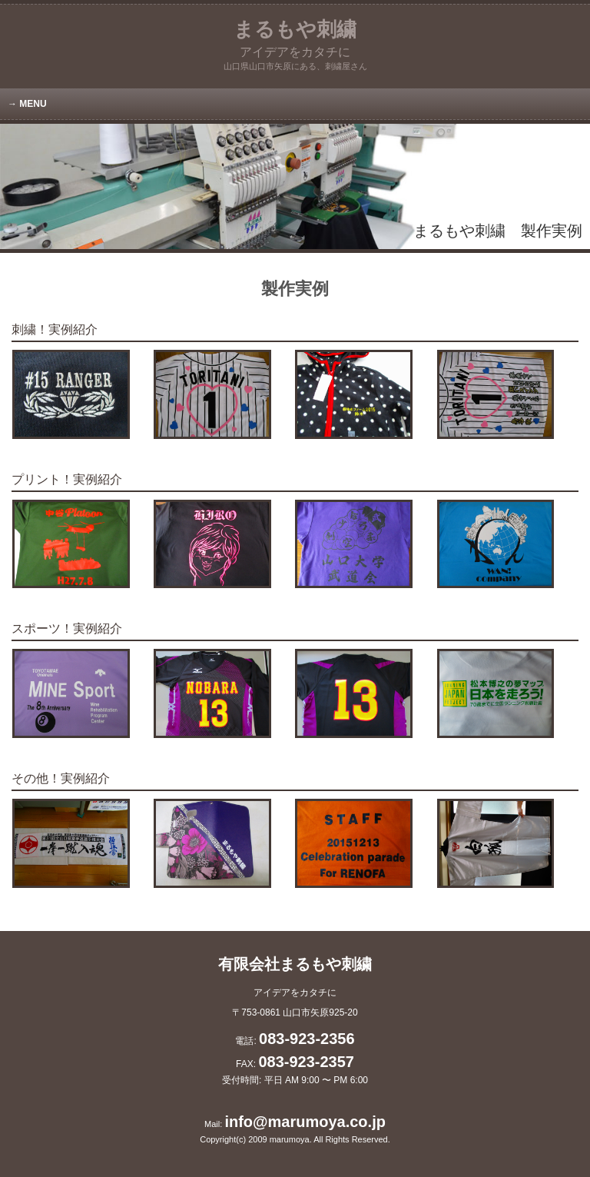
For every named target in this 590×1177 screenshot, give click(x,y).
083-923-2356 (307, 1038)
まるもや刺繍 (295, 38)
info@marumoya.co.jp (305, 1121)
